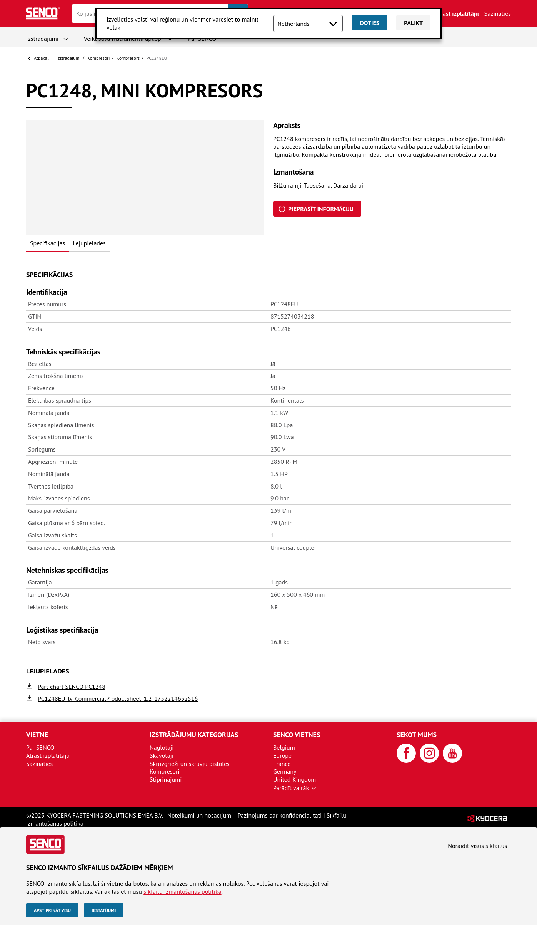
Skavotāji (161, 755)
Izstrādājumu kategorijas (194, 734)
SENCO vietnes (296, 734)
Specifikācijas (47, 243)
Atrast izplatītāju (457, 13)
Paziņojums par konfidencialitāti (280, 815)
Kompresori (98, 58)
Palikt (413, 23)
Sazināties (497, 13)
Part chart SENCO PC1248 (71, 686)
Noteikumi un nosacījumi (200, 815)
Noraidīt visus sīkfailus (477, 845)
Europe (282, 755)
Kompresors (128, 58)
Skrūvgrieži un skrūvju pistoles (190, 763)
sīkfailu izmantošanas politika (182, 891)
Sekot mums (417, 734)
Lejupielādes (89, 243)
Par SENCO (40, 747)
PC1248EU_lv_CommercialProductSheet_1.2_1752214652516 (118, 698)
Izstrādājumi (42, 38)
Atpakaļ (41, 58)
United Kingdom (294, 779)
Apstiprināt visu (52, 910)
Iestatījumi (104, 910)
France (281, 763)
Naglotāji (161, 747)
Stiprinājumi (166, 779)
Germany (285, 771)
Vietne (37, 734)
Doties (369, 23)
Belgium (284, 747)
